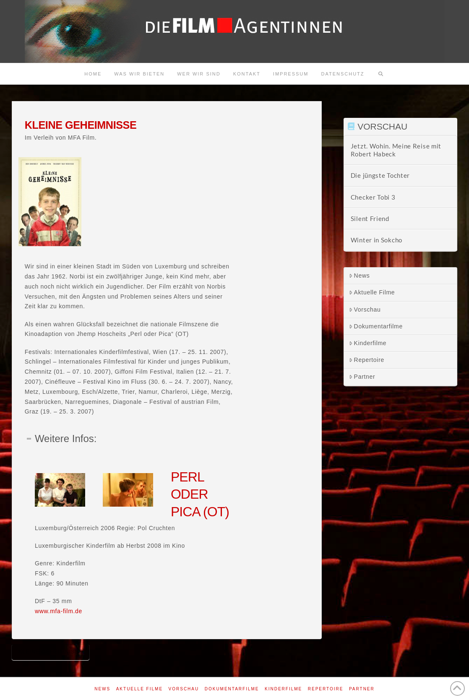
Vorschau (365, 309)
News (359, 275)
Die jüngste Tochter (380, 175)
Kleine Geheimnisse (50, 651)
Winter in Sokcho (376, 240)
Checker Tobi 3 (373, 197)
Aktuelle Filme (372, 292)
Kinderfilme (368, 343)
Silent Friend (370, 218)
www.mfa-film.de (58, 611)
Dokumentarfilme (376, 326)
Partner (362, 376)
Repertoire (366, 360)
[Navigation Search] (380, 73)
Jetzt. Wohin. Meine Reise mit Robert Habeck (396, 150)
